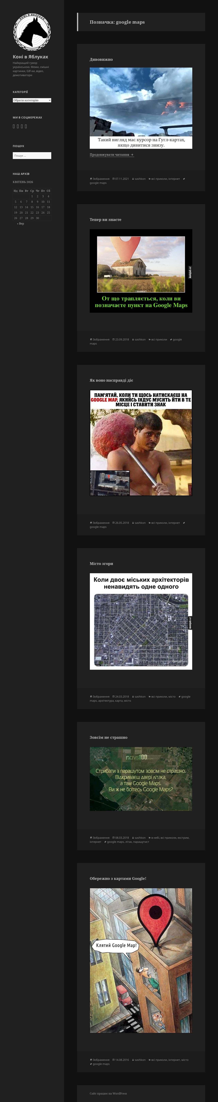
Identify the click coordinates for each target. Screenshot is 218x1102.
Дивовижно (101, 59)
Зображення (101, 179)
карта (119, 700)
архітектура (106, 700)
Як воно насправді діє (111, 380)
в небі (155, 838)
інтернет (174, 179)
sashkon (140, 179)
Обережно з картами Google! (118, 878)
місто (172, 696)
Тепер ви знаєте (105, 219)
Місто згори (101, 563)
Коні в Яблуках (30, 56)
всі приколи (159, 179)
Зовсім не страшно (108, 737)
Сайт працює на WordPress (108, 1093)
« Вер (20, 223)
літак (128, 842)
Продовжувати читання (112, 154)
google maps (98, 183)
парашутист (141, 842)
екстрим (183, 838)
